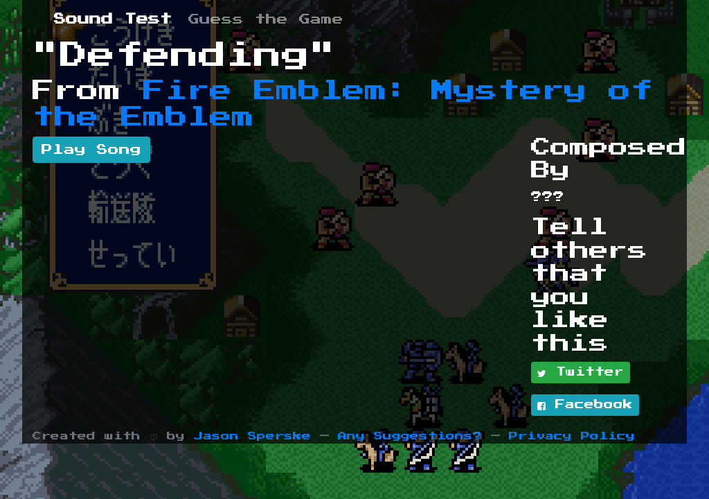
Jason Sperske (252, 436)
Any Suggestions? (410, 436)
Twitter (580, 372)
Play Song (91, 149)
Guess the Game (265, 19)
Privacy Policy (572, 436)
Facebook (585, 405)
